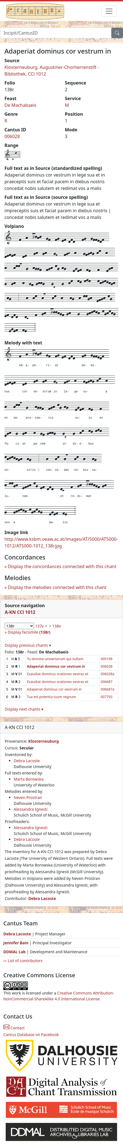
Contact (14, 1027)
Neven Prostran (28, 797)
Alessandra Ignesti (30, 809)
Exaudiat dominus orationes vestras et (57, 674)
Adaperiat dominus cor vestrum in (54, 689)
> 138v (55, 626)
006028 (12, 136)
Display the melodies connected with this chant (57, 587)
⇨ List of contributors (22, 960)
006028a (107, 674)
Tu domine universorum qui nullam (55, 659)
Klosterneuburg (43, 741)
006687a (107, 689)
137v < (41, 626)
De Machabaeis (20, 105)
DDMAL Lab (14, 951)
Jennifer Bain (16, 942)
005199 (106, 659)
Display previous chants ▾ (28, 645)
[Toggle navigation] (109, 11)
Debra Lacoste (27, 760)
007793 (106, 696)
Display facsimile (29, 632)
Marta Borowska (29, 779)
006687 (106, 681)
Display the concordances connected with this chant (62, 566)
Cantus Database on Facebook (31, 1034)
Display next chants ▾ (24, 709)
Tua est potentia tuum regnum (51, 696)
